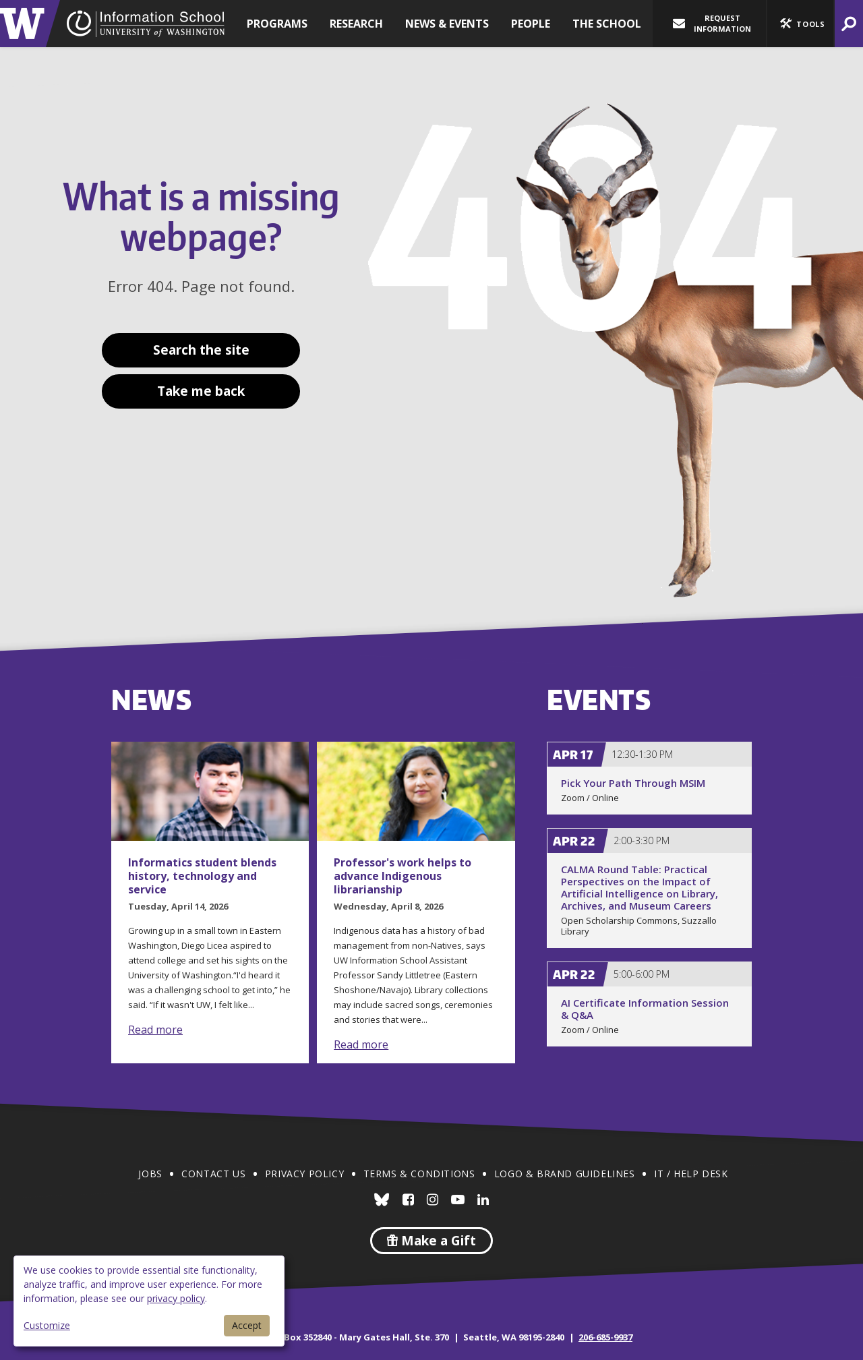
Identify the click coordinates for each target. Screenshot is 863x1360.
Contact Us (213, 1173)
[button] (800, 23)
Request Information (712, 23)
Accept (247, 1325)
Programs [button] (277, 23)
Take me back (201, 391)
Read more (155, 1029)
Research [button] (356, 23)
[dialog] (149, 1301)
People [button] (530, 23)
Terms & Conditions (419, 1173)
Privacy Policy (304, 1173)
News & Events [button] (447, 23)
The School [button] (606, 23)
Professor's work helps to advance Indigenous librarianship (402, 876)
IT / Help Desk (690, 1173)
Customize (47, 1325)
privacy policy (176, 1298)
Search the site (201, 350)
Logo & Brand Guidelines (564, 1173)
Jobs (150, 1173)
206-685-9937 (605, 1337)
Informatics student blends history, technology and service (202, 876)
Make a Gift (431, 1240)
